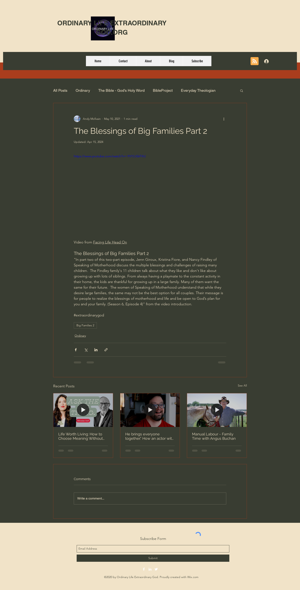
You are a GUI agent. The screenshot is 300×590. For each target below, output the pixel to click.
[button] (242, 90)
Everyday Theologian (198, 90)
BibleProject (163, 90)
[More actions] (223, 118)
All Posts (60, 90)
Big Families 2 (85, 325)
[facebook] (144, 569)
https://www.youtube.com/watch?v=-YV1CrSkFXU (110, 156)
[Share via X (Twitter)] (86, 350)
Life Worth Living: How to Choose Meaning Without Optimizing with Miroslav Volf (80, 436)
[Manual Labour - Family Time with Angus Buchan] (217, 410)
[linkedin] (150, 569)
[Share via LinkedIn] (96, 350)
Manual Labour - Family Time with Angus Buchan (214, 436)
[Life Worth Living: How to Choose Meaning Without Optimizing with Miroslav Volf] (83, 410)
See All (242, 385)
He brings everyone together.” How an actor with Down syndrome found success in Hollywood (149, 436)
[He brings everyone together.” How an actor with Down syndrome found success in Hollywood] (150, 410)
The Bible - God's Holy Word (121, 90)
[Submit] (153, 558)
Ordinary (83, 90)
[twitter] (156, 569)
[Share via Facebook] (76, 350)
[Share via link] (106, 350)
